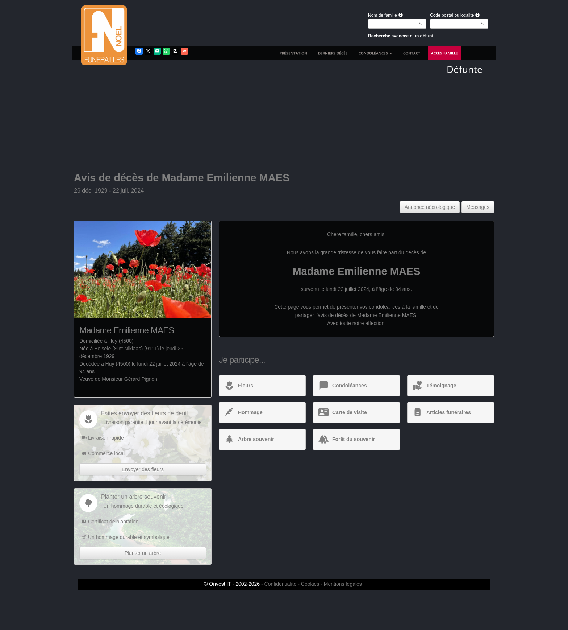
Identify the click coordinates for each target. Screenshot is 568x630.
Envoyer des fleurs (143, 469)
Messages (477, 207)
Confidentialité (280, 584)
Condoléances (375, 52)
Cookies (310, 584)
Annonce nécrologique (430, 207)
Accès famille (444, 52)
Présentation (293, 52)
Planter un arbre (143, 553)
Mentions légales (343, 584)
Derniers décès (333, 52)
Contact (411, 52)
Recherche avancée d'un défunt (400, 35)
